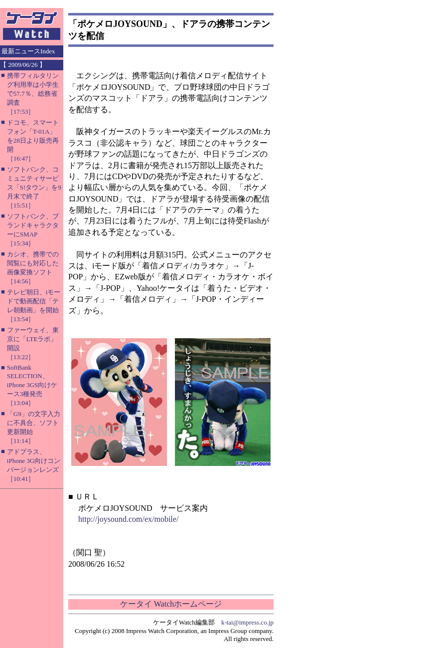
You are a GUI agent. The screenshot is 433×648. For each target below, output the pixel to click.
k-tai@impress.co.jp (247, 622)
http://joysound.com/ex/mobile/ (128, 519)
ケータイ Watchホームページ (171, 604)
